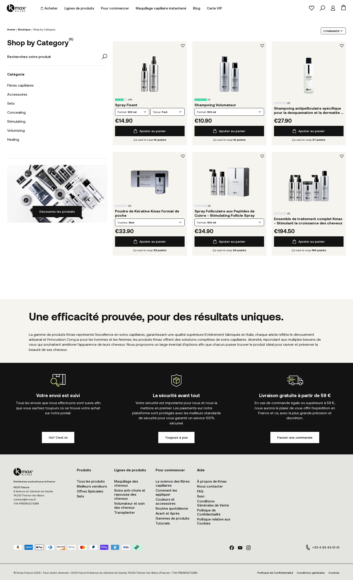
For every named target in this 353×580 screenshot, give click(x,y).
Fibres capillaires (20, 85)
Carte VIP (214, 8)
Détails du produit (149, 74)
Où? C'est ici (58, 437)
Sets (11, 103)
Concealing (16, 112)
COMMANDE (333, 31)
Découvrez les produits (57, 211)
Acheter (49, 8)
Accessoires (17, 94)
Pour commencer (115, 8)
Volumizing (16, 130)
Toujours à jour (176, 437)
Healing (13, 139)
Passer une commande (294, 437)
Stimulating (16, 121)
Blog (196, 8)
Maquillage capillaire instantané (161, 8)
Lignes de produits (79, 8)
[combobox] (132, 112)
